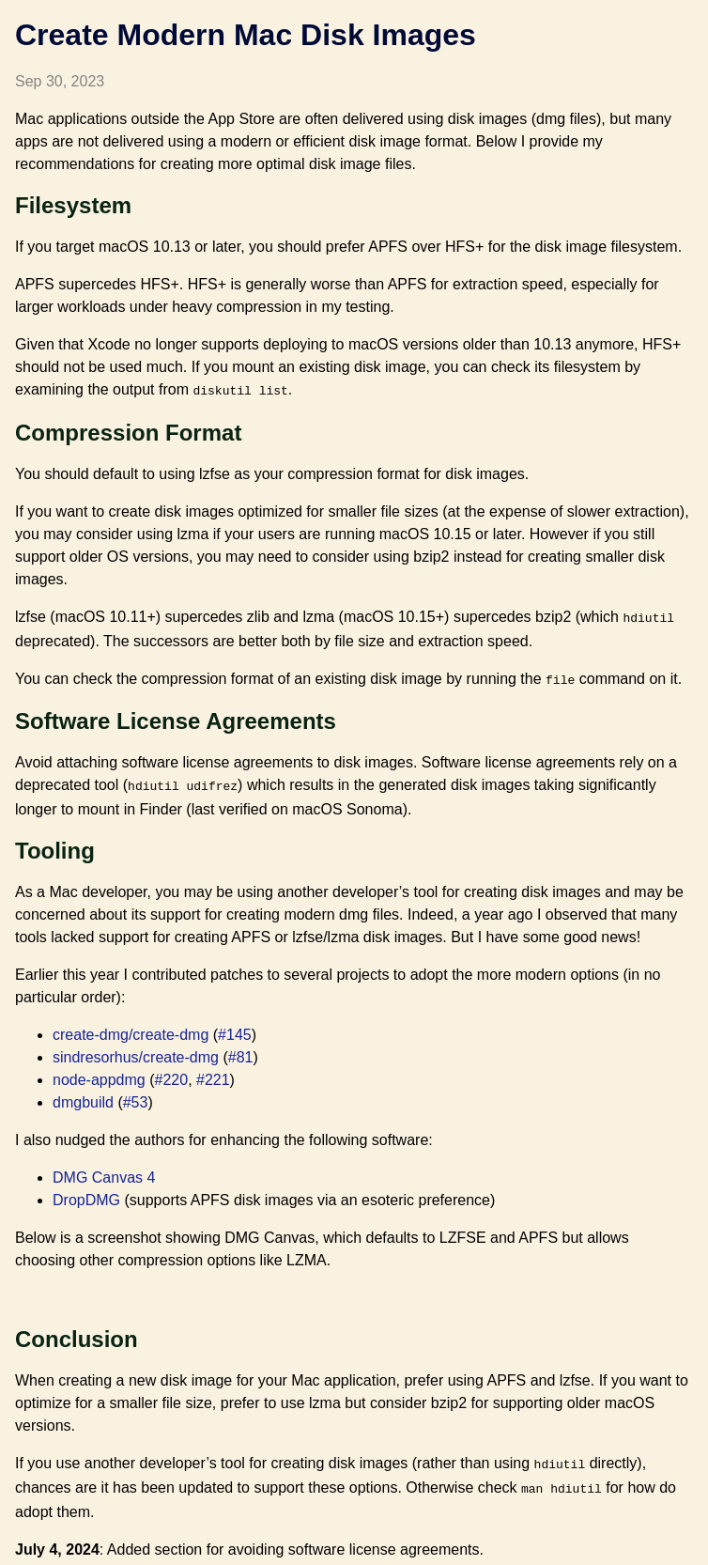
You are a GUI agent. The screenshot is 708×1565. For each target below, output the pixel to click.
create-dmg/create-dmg (130, 1027)
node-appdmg (99, 1072)
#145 (235, 1027)
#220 (172, 1072)
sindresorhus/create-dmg (136, 1050)
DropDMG (86, 1193)
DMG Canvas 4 (104, 1170)
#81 (241, 1050)
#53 (135, 1095)
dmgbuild (83, 1095)
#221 (213, 1072)
